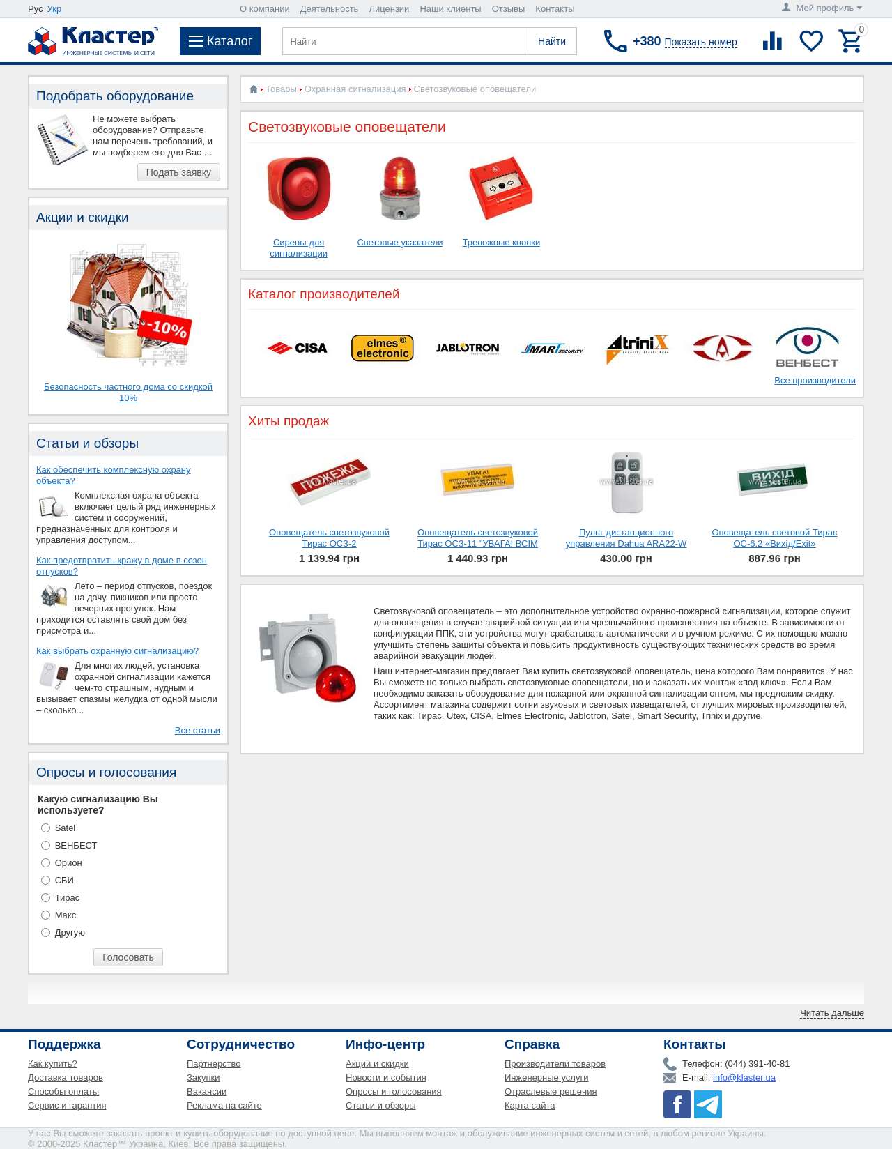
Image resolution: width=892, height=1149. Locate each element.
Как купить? (52, 1063)
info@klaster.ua (744, 1077)
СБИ (64, 880)
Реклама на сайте (224, 1105)
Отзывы (508, 8)
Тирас (67, 897)
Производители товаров (555, 1063)
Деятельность (329, 8)
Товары (281, 89)
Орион (68, 863)
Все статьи (197, 730)
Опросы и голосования (394, 1091)
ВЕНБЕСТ (76, 845)
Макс (66, 915)
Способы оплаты (63, 1091)
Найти (552, 41)
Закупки (203, 1077)
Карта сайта (530, 1105)
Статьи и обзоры (381, 1105)
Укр (54, 8)
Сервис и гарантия (67, 1105)
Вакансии (206, 1091)
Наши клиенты (450, 8)
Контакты (554, 8)
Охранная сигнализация (355, 89)
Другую (70, 932)
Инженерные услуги (546, 1077)
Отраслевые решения (551, 1091)
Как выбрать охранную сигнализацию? (117, 651)
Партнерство (214, 1063)
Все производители (815, 380)
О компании (265, 8)
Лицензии (389, 8)
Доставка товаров (65, 1077)
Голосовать (128, 957)
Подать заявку (178, 172)
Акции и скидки (377, 1063)
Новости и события (386, 1077)
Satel (65, 828)
